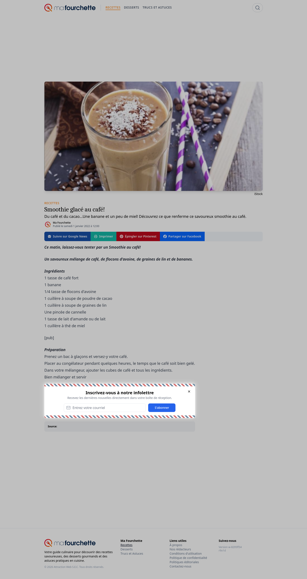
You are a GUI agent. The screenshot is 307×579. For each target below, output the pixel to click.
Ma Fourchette (62, 222)
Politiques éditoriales (184, 562)
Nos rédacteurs (180, 549)
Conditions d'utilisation (186, 553)
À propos (176, 545)
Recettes (126, 545)
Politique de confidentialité (188, 558)
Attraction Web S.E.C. (66, 567)
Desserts (126, 549)
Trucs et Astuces (131, 553)
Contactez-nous (180, 566)
